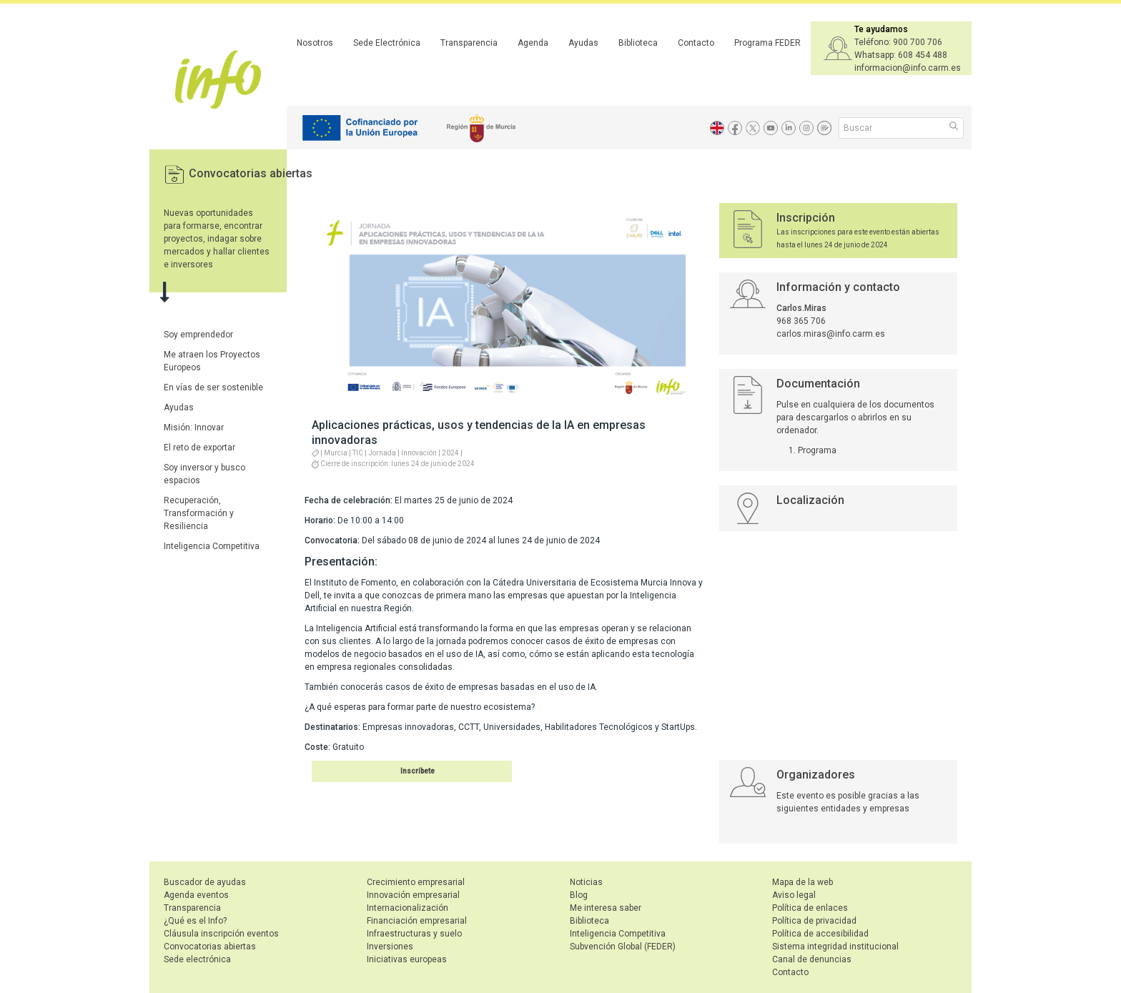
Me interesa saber (605, 908)
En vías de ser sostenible (213, 387)
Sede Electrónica (386, 43)
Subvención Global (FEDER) (623, 947)
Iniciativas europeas (407, 959)
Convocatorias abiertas (250, 173)
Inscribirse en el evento (394, 771)
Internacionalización (407, 908)
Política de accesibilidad (820, 934)
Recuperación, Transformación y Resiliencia (199, 513)
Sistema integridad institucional (835, 947)
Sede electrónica (197, 959)
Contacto (696, 43)
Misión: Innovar (194, 428)
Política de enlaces (810, 908)
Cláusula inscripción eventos (221, 934)
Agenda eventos (196, 895)
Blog (579, 895)
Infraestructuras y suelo (414, 934)
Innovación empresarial (413, 895)
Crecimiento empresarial (416, 882)
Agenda (533, 43)
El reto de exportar (199, 448)
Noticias (586, 882)
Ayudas (583, 43)
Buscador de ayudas (205, 882)
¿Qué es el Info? (195, 921)
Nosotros (315, 43)
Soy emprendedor (198, 335)
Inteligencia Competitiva (212, 546)
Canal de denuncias (811, 959)
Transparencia (469, 43)
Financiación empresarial (417, 921)
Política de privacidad (814, 921)
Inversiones (390, 947)
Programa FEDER (767, 43)
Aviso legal (794, 895)
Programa (817, 450)
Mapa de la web (802, 882)
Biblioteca (638, 43)
